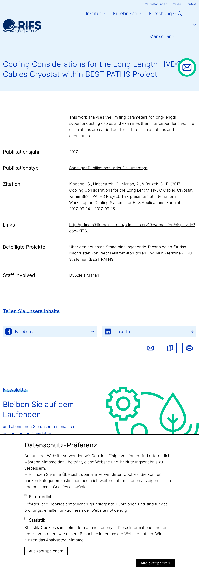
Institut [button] (93, 13)
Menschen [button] (160, 36)
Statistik (37, 520)
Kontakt (191, 4)
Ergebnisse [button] (125, 13)
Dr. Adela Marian (84, 275)
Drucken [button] (189, 348)
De (189, 25)
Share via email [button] (150, 348)
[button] (170, 348)
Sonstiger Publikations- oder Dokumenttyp (108, 168)
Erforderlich (40, 497)
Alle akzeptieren (155, 563)
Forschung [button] (160, 13)
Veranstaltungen (156, 4)
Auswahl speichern (46, 551)
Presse (176, 4)
